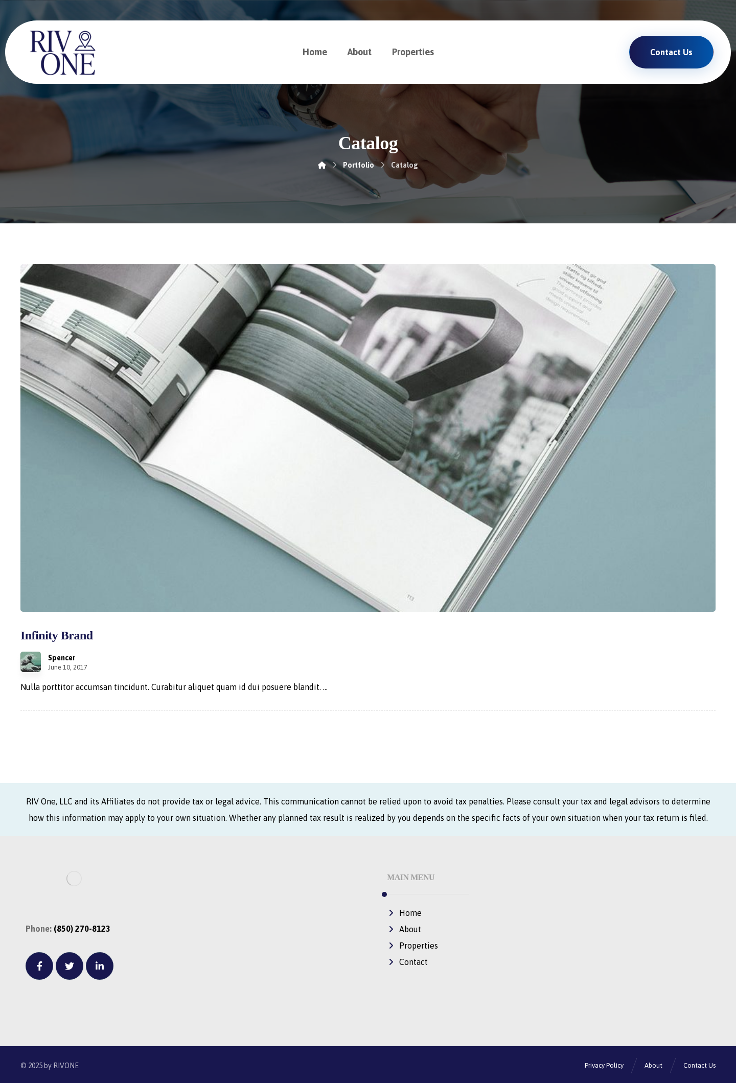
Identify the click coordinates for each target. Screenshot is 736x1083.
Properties (412, 945)
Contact (407, 961)
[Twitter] (69, 966)
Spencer (61, 658)
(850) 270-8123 (82, 928)
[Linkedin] (99, 966)
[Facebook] (39, 966)
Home (404, 912)
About (404, 929)
